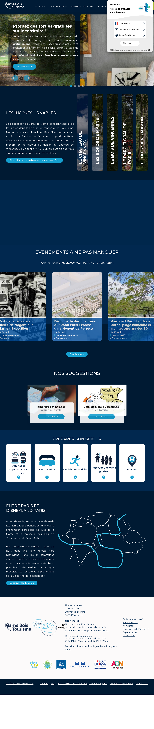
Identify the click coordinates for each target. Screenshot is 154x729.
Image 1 (71, 86)
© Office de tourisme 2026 (19, 683)
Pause (21, 78)
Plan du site (142, 683)
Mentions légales (98, 683)
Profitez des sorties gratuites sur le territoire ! (42, 28)
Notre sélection (25, 66)
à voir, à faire (59, 6)
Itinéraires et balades (51, 408)
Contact (44, 683)
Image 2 (75, 86)
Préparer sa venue (82, 6)
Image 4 (83, 86)
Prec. (15, 78)
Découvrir (40, 6)
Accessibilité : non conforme (72, 683)
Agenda (102, 6)
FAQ (53, 683)
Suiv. (27, 78)
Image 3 (79, 86)
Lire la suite (51, 416)
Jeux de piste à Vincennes (101, 408)
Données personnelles (121, 683)
